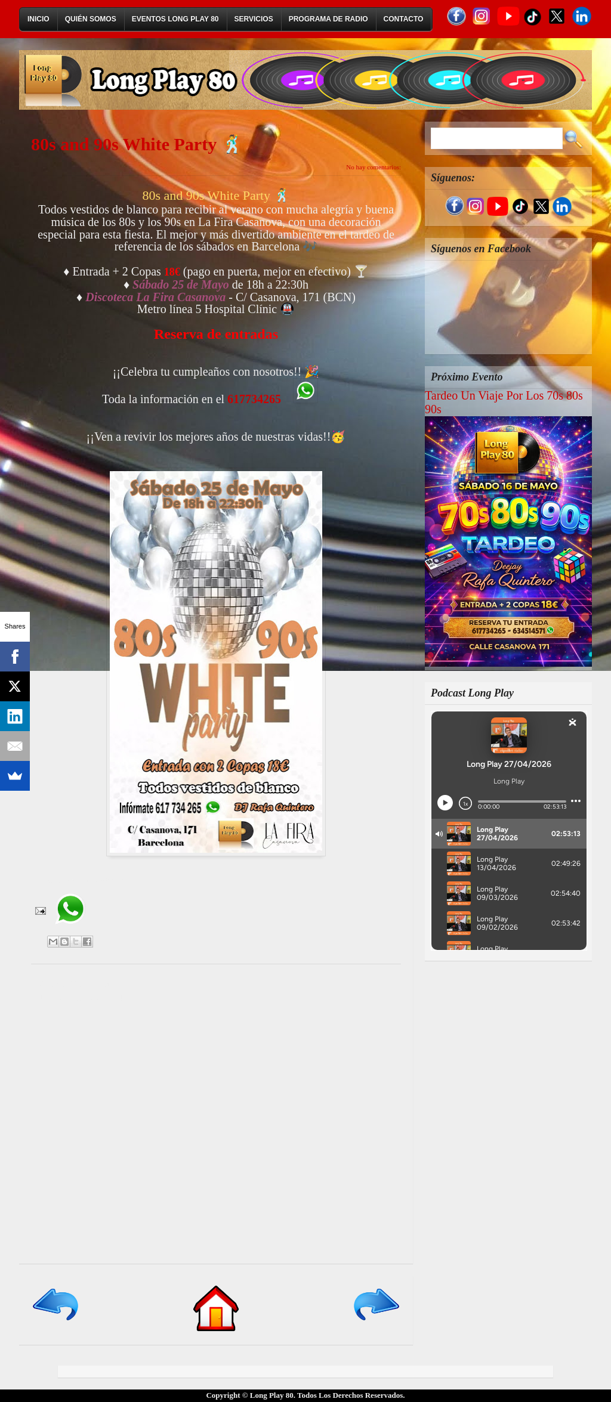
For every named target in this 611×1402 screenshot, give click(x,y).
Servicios (253, 19)
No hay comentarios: (373, 167)
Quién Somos (90, 19)
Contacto (404, 19)
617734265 (254, 399)
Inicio (38, 19)
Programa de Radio (328, 19)
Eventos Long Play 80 (175, 19)
